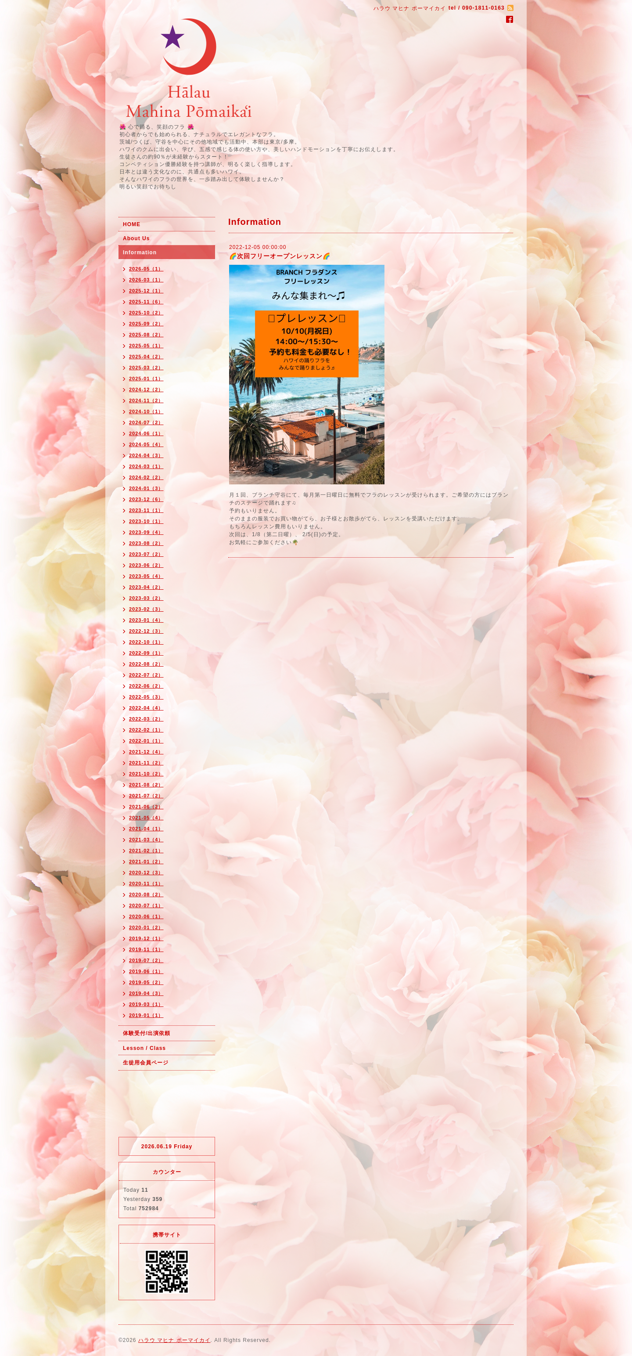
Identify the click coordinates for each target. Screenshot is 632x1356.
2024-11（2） (146, 400)
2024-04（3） (146, 455)
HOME (131, 224)
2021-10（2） (146, 773)
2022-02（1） (146, 729)
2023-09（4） (146, 532)
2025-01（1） (146, 378)
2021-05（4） (146, 817)
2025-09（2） (146, 323)
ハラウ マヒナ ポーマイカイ (174, 1340)
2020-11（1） (146, 883)
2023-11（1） (146, 510)
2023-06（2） (146, 565)
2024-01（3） (146, 488)
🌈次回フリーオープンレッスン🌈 (279, 256)
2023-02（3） (146, 609)
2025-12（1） (146, 290)
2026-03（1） (146, 279)
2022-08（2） (146, 664)
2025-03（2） (146, 367)
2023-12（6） (146, 499)
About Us (136, 238)
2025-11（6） (146, 301)
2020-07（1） (146, 905)
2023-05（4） (146, 576)
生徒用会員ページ (146, 1063)
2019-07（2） (146, 960)
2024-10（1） (146, 411)
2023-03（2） (146, 598)
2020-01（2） (146, 927)
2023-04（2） (146, 587)
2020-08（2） (146, 894)
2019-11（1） (146, 949)
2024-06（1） (146, 433)
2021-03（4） (146, 839)
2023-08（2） (146, 543)
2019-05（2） (146, 982)
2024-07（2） (146, 422)
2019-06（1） (146, 971)
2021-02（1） (146, 850)
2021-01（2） (146, 861)
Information (140, 252)
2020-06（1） (146, 916)
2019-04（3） (146, 993)
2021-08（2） (146, 784)
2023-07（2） (146, 554)
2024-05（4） (146, 444)
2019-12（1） (146, 938)
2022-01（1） (146, 740)
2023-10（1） (146, 521)
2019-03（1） (146, 1004)
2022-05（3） (146, 697)
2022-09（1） (146, 653)
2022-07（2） (146, 675)
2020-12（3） (146, 872)
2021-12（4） (146, 751)
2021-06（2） (146, 806)
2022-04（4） (146, 707)
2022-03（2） (146, 718)
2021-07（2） (146, 795)
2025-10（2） (146, 312)
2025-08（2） (146, 334)
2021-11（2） (146, 762)
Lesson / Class (144, 1048)
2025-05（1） (146, 345)
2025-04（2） (146, 356)
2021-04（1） (146, 828)
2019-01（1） (146, 1015)
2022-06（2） (146, 686)
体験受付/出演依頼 (146, 1033)
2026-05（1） (146, 268)
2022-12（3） (146, 631)
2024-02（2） (146, 477)
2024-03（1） (146, 466)
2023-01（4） (146, 620)
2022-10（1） (146, 642)
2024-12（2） (146, 389)
